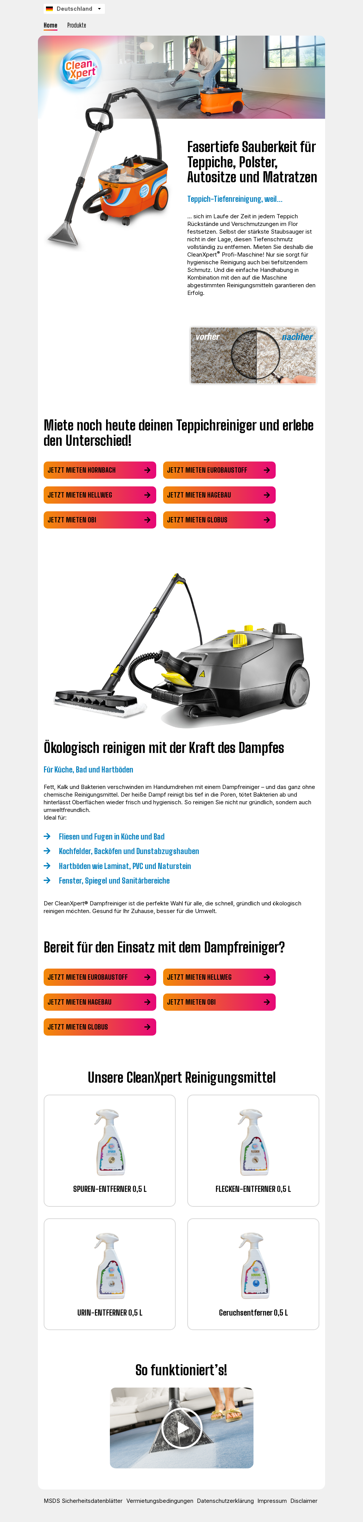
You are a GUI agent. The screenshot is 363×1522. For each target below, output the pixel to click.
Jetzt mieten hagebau (200, 495)
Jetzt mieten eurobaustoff (208, 470)
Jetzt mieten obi (71, 520)
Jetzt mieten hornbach (81, 470)
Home (50, 25)
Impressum (270, 1500)
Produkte (76, 25)
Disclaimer (300, 1500)
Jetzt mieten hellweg (79, 495)
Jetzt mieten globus (198, 520)
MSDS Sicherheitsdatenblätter (86, 1500)
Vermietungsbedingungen (160, 1500)
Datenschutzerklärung (225, 1500)
